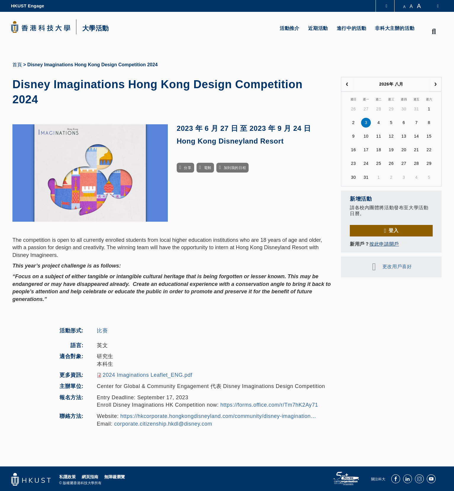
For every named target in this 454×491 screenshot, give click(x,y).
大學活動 (95, 28)
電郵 (207, 168)
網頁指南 (90, 476)
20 (403, 149)
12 (391, 136)
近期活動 (318, 28)
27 (365, 109)
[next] (435, 84)
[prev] (347, 84)
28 (378, 109)
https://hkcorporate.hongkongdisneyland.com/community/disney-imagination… (218, 416)
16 (353, 149)
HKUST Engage (27, 5)
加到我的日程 (235, 168)
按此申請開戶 (384, 244)
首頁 (17, 64)
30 (403, 109)
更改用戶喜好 (397, 266)
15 (429, 136)
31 (416, 109)
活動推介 (289, 28)
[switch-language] (434, 6)
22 (429, 149)
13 (403, 136)
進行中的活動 (351, 28)
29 (391, 109)
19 (391, 149)
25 (378, 163)
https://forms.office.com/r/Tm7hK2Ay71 (269, 405)
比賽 (102, 331)
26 (353, 109)
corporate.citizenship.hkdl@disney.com (163, 424)
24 (365, 163)
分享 (187, 168)
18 (378, 149)
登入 (393, 230)
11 (378, 136)
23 (353, 163)
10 (365, 136)
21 (416, 149)
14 (416, 136)
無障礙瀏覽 (114, 476)
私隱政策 (67, 476)
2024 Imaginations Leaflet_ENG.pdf (147, 375)
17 (365, 149)
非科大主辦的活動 (394, 28)
